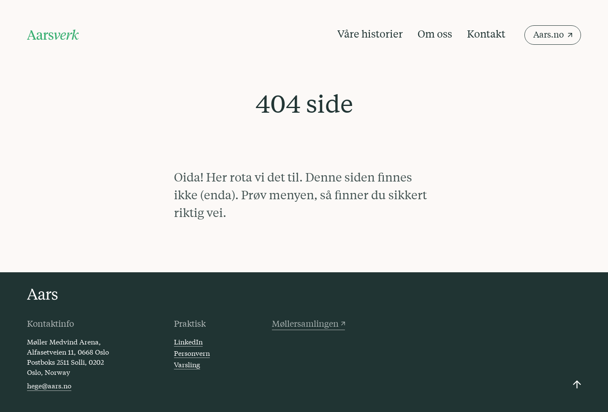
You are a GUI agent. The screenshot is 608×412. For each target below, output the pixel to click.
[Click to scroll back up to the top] (577, 384)
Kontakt (486, 33)
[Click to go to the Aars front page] (42, 294)
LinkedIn (188, 341)
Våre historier (370, 33)
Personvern (192, 353)
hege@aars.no (49, 385)
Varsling (187, 364)
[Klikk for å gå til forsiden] (53, 35)
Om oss (435, 33)
